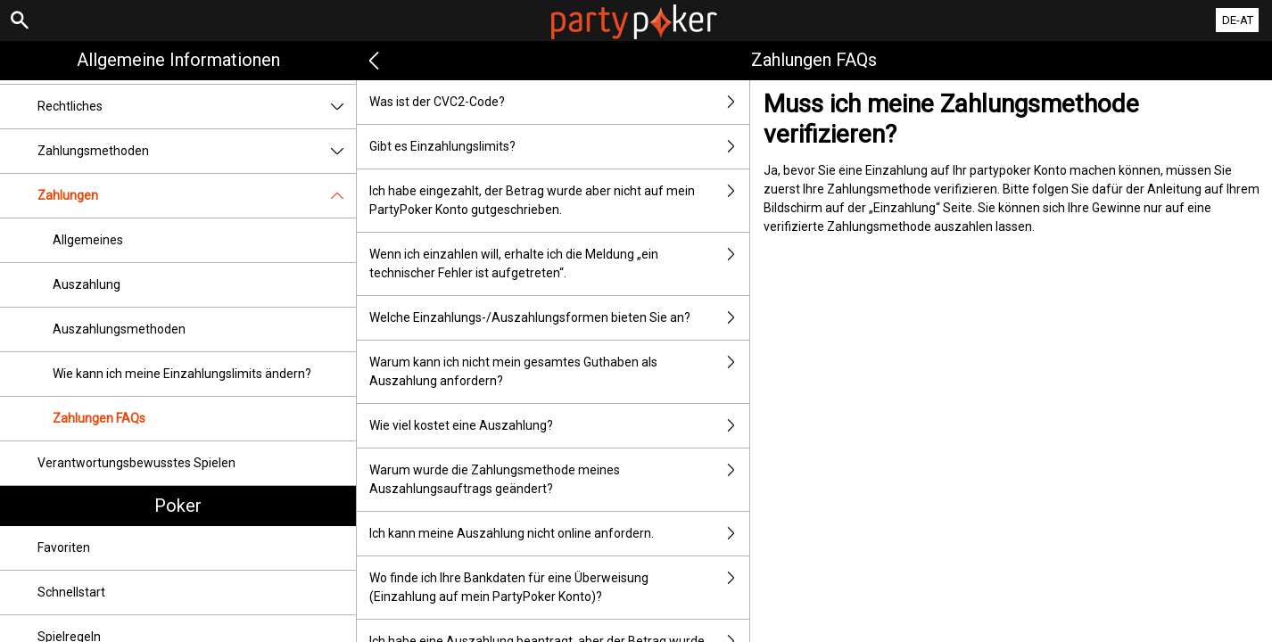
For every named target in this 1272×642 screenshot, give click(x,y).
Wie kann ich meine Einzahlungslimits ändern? (182, 373)
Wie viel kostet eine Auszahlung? (559, 426)
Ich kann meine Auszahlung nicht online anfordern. (559, 534)
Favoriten (63, 547)
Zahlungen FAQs (99, 418)
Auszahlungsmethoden (119, 329)
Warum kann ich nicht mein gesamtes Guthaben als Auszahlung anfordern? (559, 372)
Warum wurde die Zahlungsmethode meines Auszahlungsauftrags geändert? (559, 480)
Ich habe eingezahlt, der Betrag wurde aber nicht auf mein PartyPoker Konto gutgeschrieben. (559, 200)
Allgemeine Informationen (178, 59)
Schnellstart (71, 592)
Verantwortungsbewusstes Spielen (136, 463)
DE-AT (1237, 20)
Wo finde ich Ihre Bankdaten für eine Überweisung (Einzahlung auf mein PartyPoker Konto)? (559, 587)
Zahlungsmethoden (196, 151)
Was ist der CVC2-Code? (559, 102)
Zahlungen (196, 196)
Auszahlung (86, 284)
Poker (178, 505)
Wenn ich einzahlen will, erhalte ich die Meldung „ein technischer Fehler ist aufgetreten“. (559, 264)
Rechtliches (196, 106)
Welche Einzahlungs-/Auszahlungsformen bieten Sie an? (559, 318)
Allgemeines (88, 240)
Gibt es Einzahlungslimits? (559, 147)
